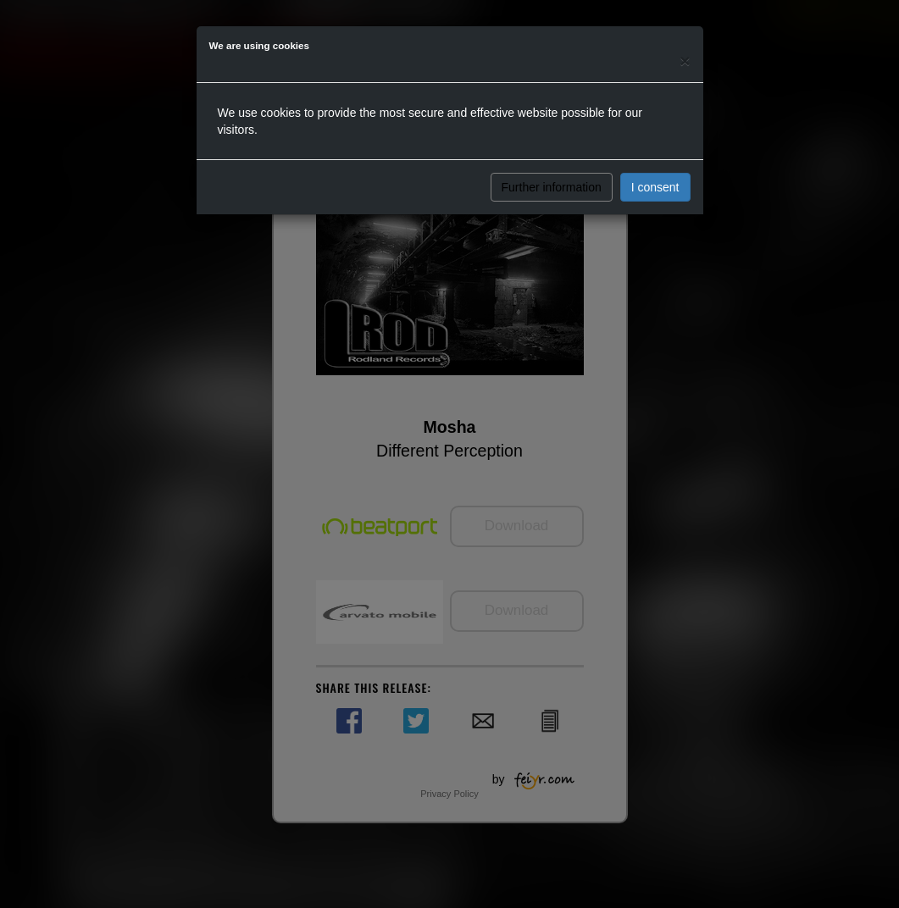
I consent (655, 187)
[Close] (685, 60)
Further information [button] (552, 187)
